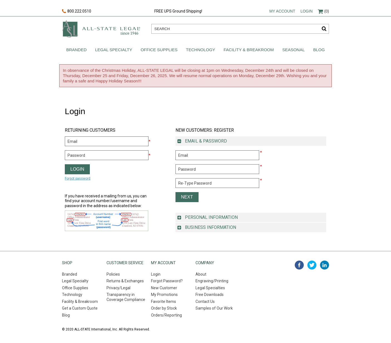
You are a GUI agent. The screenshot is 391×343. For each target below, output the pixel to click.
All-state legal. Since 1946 (101, 29)
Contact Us (205, 301)
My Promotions (164, 294)
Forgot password (77, 178)
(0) (323, 11)
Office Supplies (159, 49)
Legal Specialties (210, 288)
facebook (299, 265)
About (201, 274)
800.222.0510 (76, 11)
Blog (319, 49)
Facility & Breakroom (249, 49)
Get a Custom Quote (80, 308)
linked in (324, 265)
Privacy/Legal (118, 288)
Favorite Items (163, 301)
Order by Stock (164, 308)
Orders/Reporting (166, 315)
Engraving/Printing (212, 281)
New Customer (164, 288)
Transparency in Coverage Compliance (126, 297)
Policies (113, 274)
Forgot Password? (167, 281)
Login (306, 11)
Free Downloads (210, 294)
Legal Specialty (113, 49)
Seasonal (293, 49)
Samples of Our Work (214, 308)
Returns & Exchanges (125, 281)
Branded (76, 49)
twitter (311, 265)
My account (282, 11)
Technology (200, 49)
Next (187, 197)
